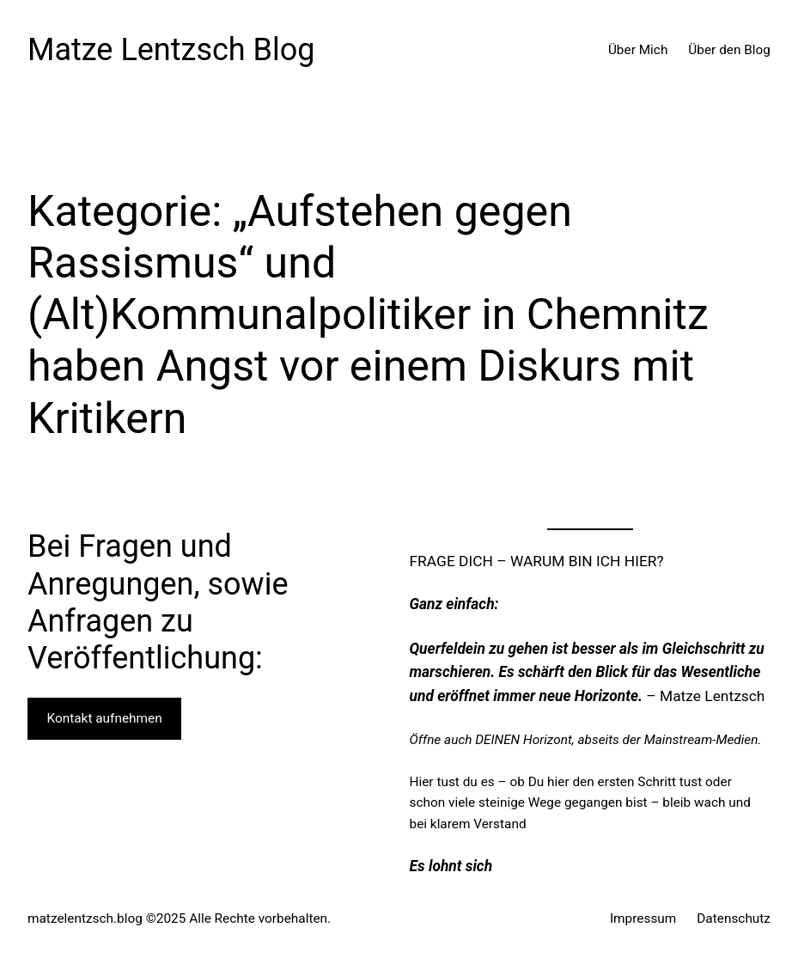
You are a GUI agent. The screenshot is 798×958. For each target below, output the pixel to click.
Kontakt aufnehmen (104, 718)
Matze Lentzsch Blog (171, 50)
